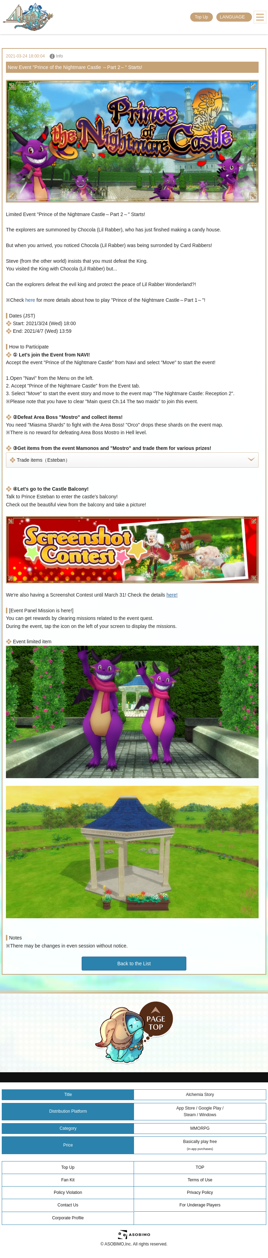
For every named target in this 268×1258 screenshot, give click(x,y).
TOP (200, 1167)
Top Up (201, 17)
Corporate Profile (68, 1217)
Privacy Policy (200, 1192)
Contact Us (68, 1205)
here (30, 300)
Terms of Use (200, 1180)
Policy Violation (68, 1192)
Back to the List (134, 963)
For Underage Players (199, 1205)
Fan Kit (67, 1180)
